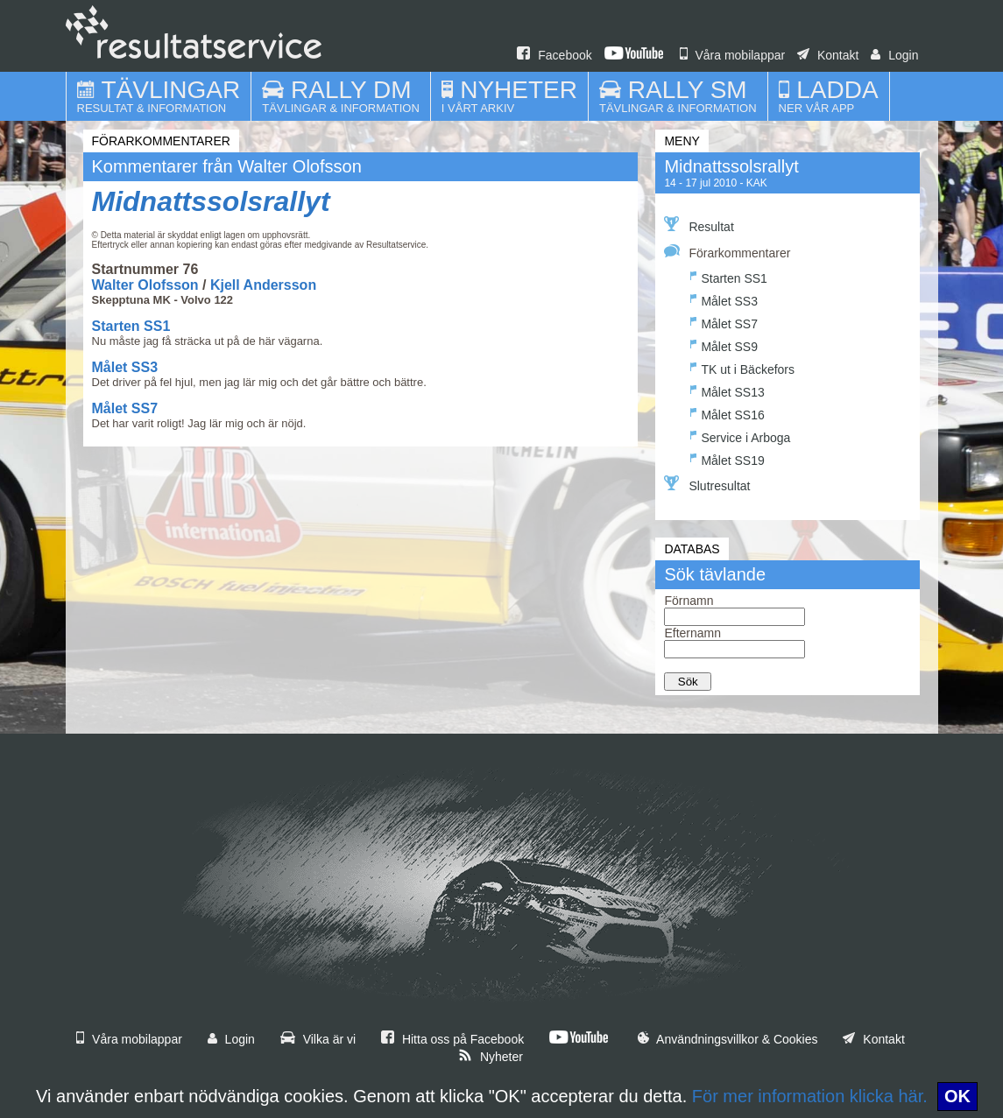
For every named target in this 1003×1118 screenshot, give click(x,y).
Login (894, 55)
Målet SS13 (727, 390)
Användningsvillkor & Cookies (728, 1039)
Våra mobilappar (733, 55)
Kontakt (827, 55)
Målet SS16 (727, 413)
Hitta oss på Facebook (452, 1039)
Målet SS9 (724, 344)
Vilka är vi (318, 1039)
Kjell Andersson (263, 285)
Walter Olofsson (145, 285)
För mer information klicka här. (810, 1096)
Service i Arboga (740, 435)
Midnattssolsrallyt (211, 201)
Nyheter (490, 1057)
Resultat (698, 225)
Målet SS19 (727, 458)
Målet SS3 (125, 367)
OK (957, 1096)
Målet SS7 (125, 408)
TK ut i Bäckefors (742, 367)
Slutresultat (707, 484)
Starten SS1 (131, 326)
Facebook (554, 55)
